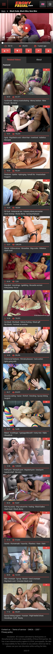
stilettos (43, 138)
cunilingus (14, 433)
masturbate (41, 174)
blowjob (8, 140)
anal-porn (40, 470)
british (25, 396)
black (7, 433)
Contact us (5, 629)
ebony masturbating (21, 101)
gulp (6, 138)
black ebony (18, 509)
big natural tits (22, 507)
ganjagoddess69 (26, 433)
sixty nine (37, 433)
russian (25, 616)
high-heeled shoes (37, 616)
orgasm (8, 177)
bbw (44, 101)
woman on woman (21, 324)
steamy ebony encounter (33, 211)
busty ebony (20, 214)
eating (31, 507)
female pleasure (27, 359)
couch (7, 103)
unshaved (8, 101)
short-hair (26, 138)
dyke (45, 433)
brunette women (36, 285)
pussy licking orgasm (13, 616)
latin (44, 544)
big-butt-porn (30, 470)
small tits (31, 174)
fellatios (43, 248)
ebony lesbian (36, 101)
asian (20, 396)
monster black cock (24, 581)
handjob (8, 285)
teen (38, 544)
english (7, 398)
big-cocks (34, 248)
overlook (35, 138)
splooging (22, 174)
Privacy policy (7, 632)
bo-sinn (18, 472)
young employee (33, 214)
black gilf (36, 322)
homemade (15, 544)
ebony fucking (26, 322)
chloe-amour (15, 248)
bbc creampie (10, 579)
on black (8, 322)
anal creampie (34, 579)
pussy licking (43, 396)
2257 (37, 629)
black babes (40, 507)
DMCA (30, 629)
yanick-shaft (9, 472)
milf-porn (8, 470)
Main (3, 11)
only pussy (9, 288)
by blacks (8, 324)
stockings (16, 285)
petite (15, 174)
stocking (33, 396)
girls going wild (10, 361)
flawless (32, 544)
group (19, 579)
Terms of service (19, 629)
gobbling (25, 285)
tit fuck (7, 211)
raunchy (24, 544)
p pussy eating (10, 396)
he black (16, 322)
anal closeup (9, 214)
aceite (7, 544)
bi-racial (14, 103)
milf (15, 618)
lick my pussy (10, 507)
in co (16, 288)
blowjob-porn (18, 470)
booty (21, 618)
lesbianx (8, 174)
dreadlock (8, 435)
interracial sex (17, 211)
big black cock (10, 581)
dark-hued (8, 251)
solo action (39, 359)
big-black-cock (15, 138)
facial (7, 248)
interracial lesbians (12, 359)
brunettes (25, 248)
